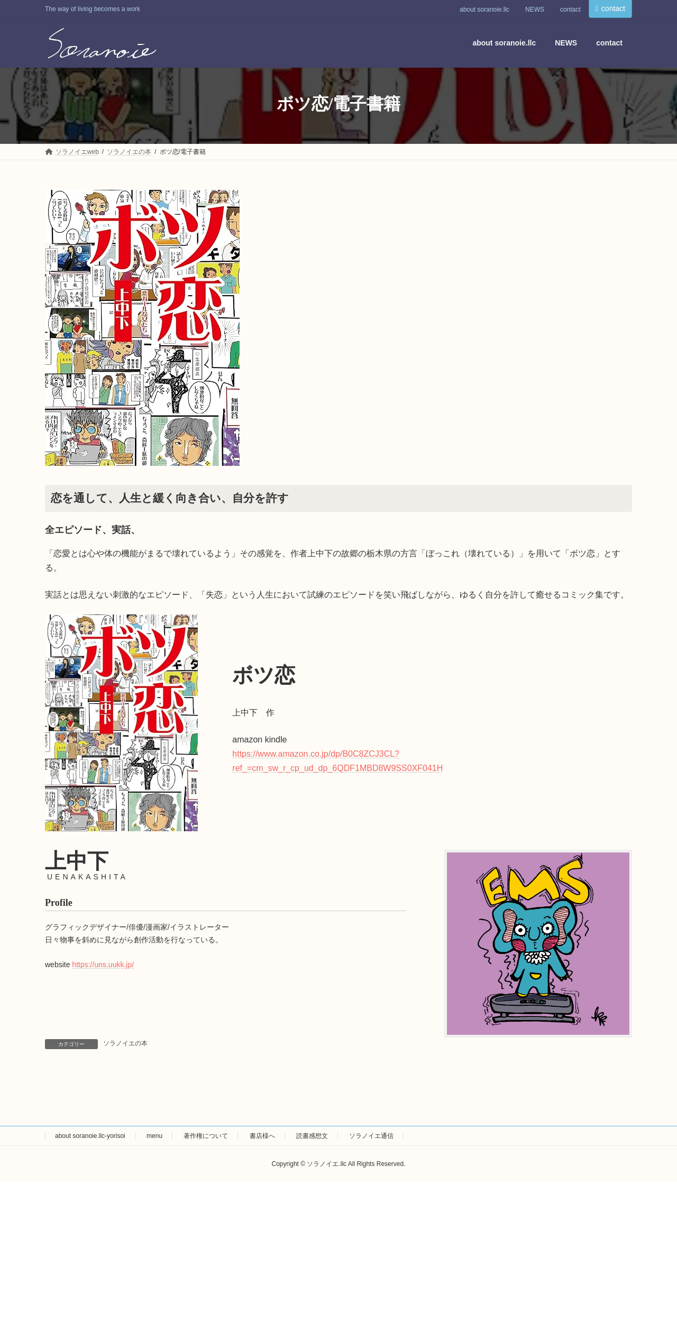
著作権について (206, 1136)
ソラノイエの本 (125, 1043)
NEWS (534, 9)
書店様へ (262, 1136)
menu (154, 1136)
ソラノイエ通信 (371, 1136)
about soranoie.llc (484, 9)
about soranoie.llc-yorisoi (90, 1136)
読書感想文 (312, 1136)
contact (570, 9)
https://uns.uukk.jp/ (103, 964)
